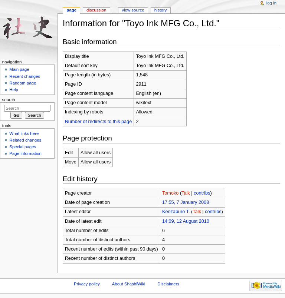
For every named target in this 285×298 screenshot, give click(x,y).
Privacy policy (87, 284)
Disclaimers (168, 284)
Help (13, 89)
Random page (22, 83)
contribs (202, 193)
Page (71, 10)
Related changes (25, 140)
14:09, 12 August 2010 (185, 221)
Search (8, 99)
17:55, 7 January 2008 (185, 202)
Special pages (22, 147)
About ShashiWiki (128, 284)
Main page (19, 69)
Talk (185, 193)
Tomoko (170, 193)
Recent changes (24, 76)
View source (133, 10)
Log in (271, 3)
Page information (25, 153)
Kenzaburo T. (176, 211)
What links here (24, 133)
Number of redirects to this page (98, 121)
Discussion (96, 10)
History (160, 10)
